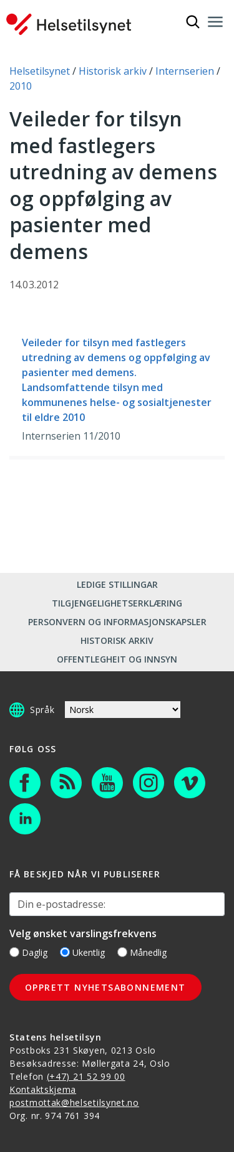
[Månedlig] (122, 952)
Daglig (28, 952)
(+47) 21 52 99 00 (86, 1076)
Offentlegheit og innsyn (117, 659)
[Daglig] (14, 952)
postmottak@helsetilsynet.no (74, 1102)
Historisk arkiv (117, 640)
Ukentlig (82, 952)
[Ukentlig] (65, 952)
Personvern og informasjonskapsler (117, 622)
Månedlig (142, 952)
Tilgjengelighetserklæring (117, 603)
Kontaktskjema (42, 1089)
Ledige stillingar (117, 584)
